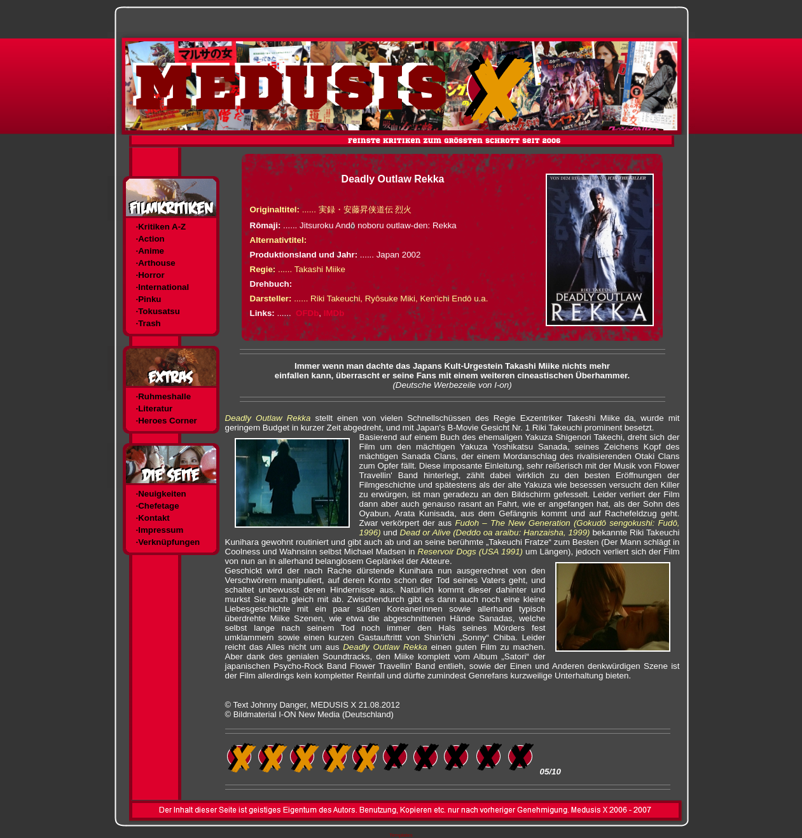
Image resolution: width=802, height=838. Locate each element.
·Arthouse (156, 263)
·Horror (150, 275)
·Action (150, 239)
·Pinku (149, 299)
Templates (400, 835)
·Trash (148, 323)
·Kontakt (153, 518)
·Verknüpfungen (168, 542)
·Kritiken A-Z (161, 226)
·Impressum (160, 530)
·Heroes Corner (166, 420)
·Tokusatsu (158, 311)
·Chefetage (157, 506)
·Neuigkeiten (161, 493)
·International (163, 287)
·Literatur (154, 408)
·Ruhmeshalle (163, 396)
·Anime (150, 251)
